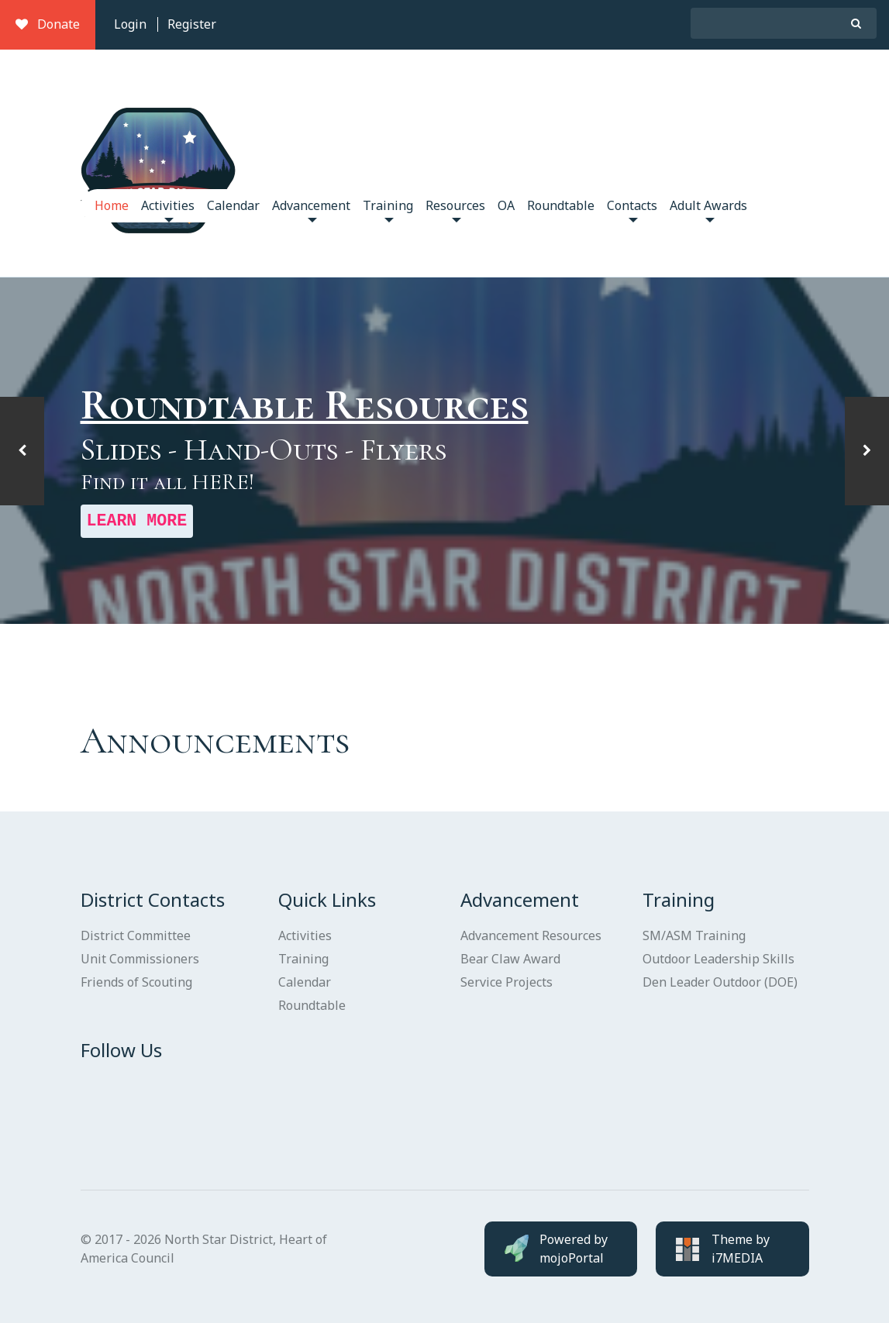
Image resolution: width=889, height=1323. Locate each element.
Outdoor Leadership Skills (718, 958)
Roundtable (560, 205)
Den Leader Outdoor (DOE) (720, 982)
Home (112, 205)
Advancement (311, 209)
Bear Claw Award (510, 958)
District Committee (136, 935)
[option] (444, 451)
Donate (48, 24)
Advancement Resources (530, 935)
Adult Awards (708, 209)
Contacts (632, 209)
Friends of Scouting (136, 982)
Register (191, 24)
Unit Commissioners (140, 958)
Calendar (233, 205)
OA (506, 205)
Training (388, 209)
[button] (22, 451)
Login (130, 24)
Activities (168, 209)
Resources (455, 209)
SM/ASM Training (694, 935)
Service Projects (506, 982)
